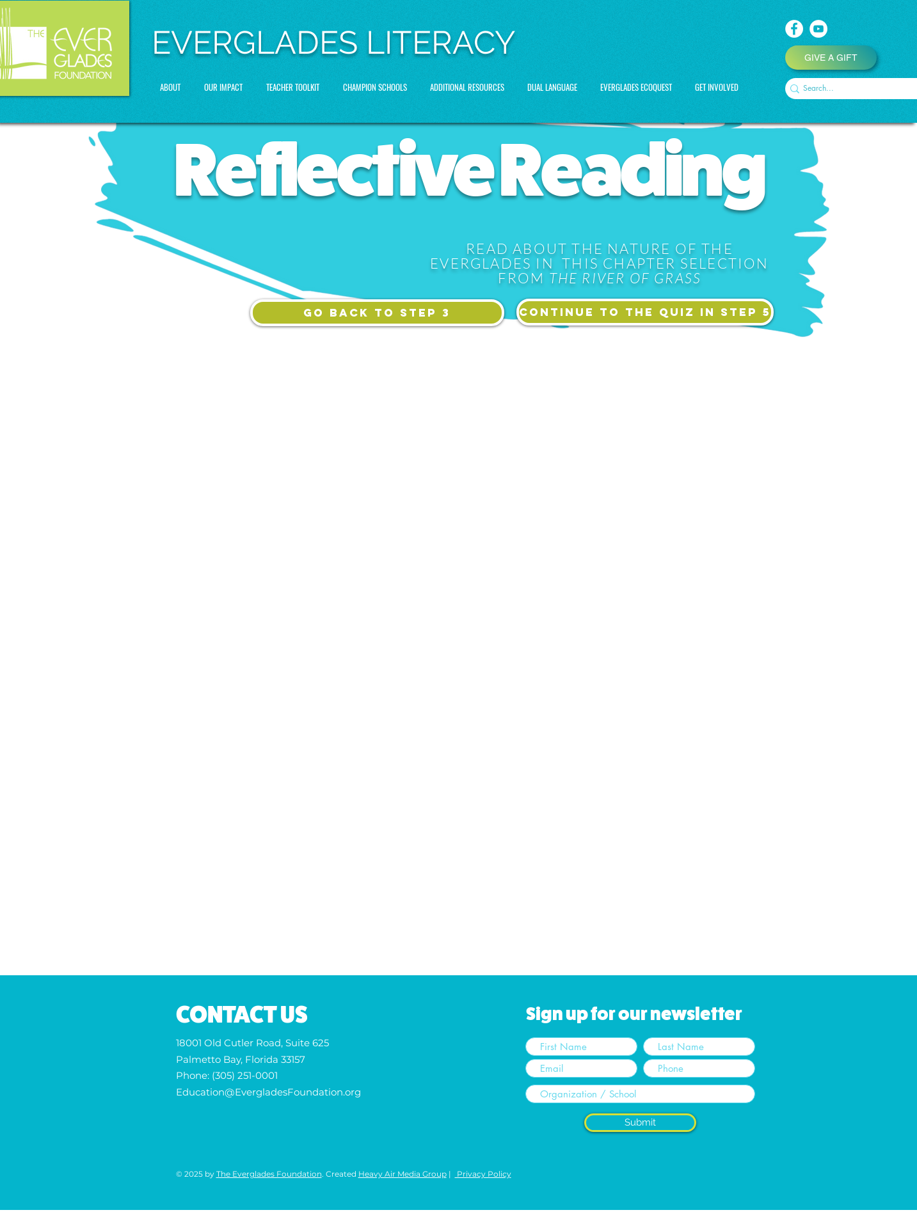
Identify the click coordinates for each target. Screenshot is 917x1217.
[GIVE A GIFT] (831, 57)
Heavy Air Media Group (402, 1174)
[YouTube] (818, 29)
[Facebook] (794, 29)
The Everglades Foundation (269, 1174)
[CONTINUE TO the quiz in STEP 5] (645, 312)
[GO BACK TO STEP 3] (377, 312)
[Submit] (640, 1122)
